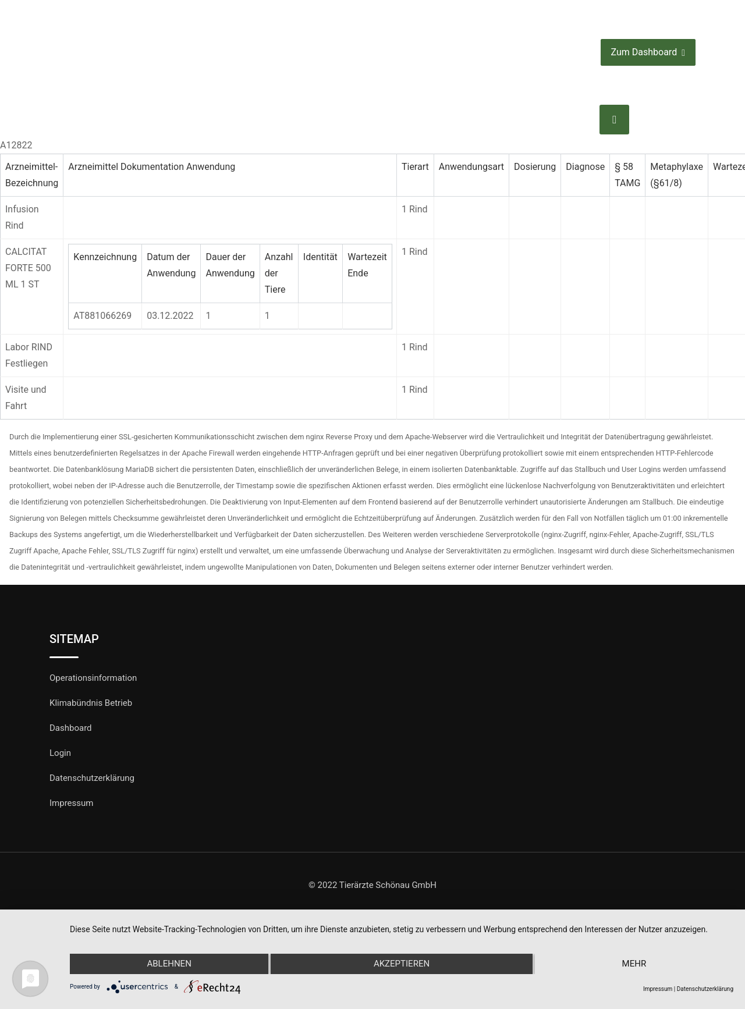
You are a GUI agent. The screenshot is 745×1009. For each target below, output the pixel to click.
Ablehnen (169, 964)
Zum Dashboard (648, 52)
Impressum (71, 803)
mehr (634, 964)
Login (60, 753)
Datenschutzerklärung (91, 778)
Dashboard (70, 728)
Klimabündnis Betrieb (90, 703)
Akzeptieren (402, 964)
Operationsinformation (93, 678)
